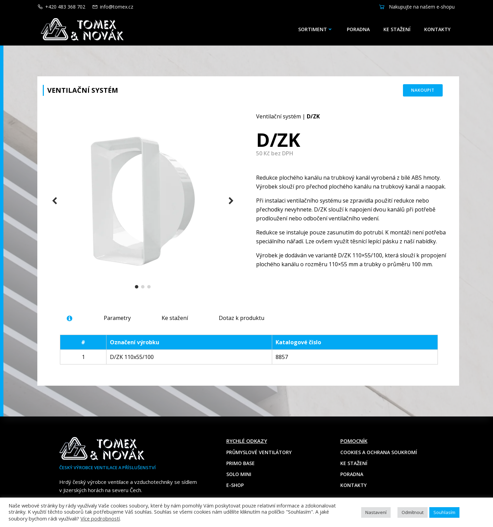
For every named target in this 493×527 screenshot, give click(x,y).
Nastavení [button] (376, 512)
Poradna (358, 29)
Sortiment (315, 29)
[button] (136, 286)
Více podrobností (100, 518)
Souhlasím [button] (444, 512)
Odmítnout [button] (413, 512)
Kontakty (437, 29)
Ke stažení (396, 29)
